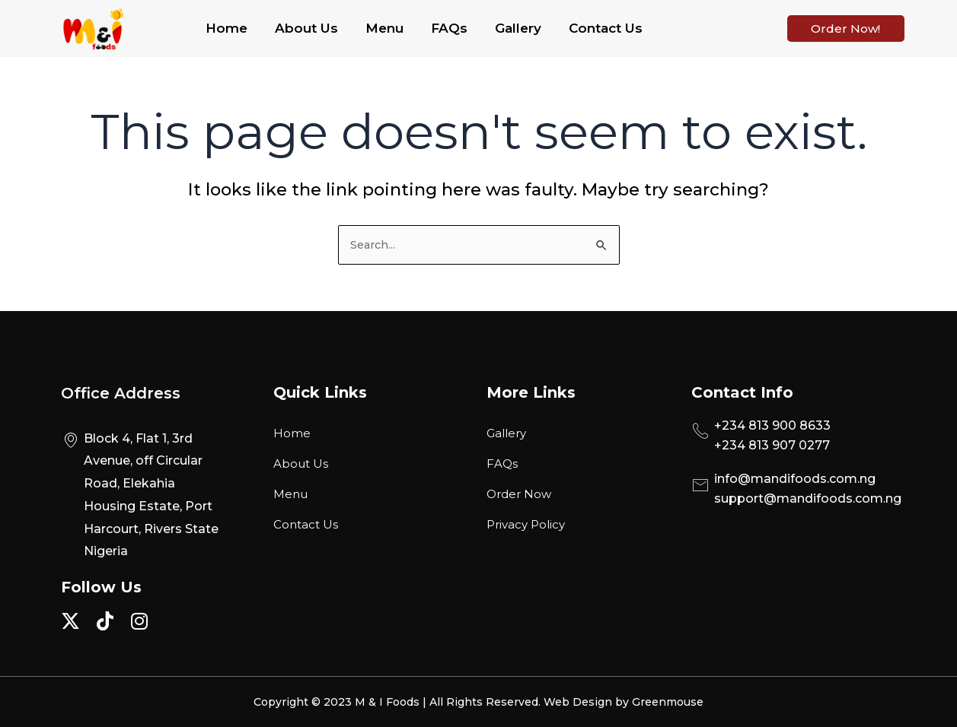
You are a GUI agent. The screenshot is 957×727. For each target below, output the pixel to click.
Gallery (518, 28)
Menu (384, 28)
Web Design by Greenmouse (623, 702)
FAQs (449, 28)
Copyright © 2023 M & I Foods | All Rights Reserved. (399, 702)
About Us (306, 28)
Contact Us (606, 28)
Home (226, 28)
